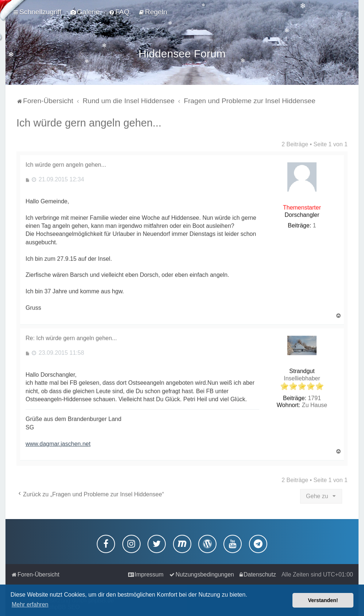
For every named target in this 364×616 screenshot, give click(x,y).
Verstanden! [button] (323, 600)
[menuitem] (85, 12)
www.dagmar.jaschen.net (58, 442)
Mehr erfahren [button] (30, 604)
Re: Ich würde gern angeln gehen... (71, 337)
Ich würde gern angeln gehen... (88, 121)
